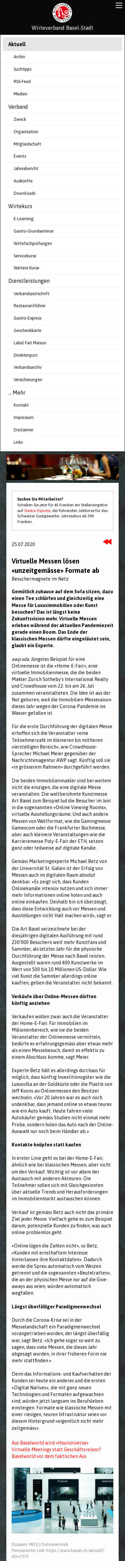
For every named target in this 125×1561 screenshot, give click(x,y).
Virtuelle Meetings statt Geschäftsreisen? (56, 1449)
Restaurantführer (30, 305)
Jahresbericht (26, 168)
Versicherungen (28, 379)
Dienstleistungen (29, 281)
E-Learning (24, 218)
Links (18, 442)
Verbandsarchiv (28, 367)
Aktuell (17, 44)
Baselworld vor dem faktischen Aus (49, 1456)
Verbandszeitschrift (31, 293)
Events (20, 156)
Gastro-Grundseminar (34, 231)
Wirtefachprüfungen (33, 243)
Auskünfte (23, 180)
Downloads (24, 193)
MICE (33, 1544)
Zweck (20, 119)
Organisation (26, 131)
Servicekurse (25, 255)
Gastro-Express (27, 318)
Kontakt (21, 405)
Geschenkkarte (27, 330)
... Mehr (16, 392)
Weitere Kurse (26, 267)
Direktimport (26, 355)
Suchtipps (22, 69)
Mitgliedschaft (27, 144)
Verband (18, 107)
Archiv (19, 56)
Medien (20, 93)
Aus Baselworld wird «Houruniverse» (50, 1443)
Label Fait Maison (30, 342)
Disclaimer (23, 429)
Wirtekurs (20, 206)
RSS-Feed (22, 81)
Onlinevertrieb (54, 1544)
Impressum (24, 417)
